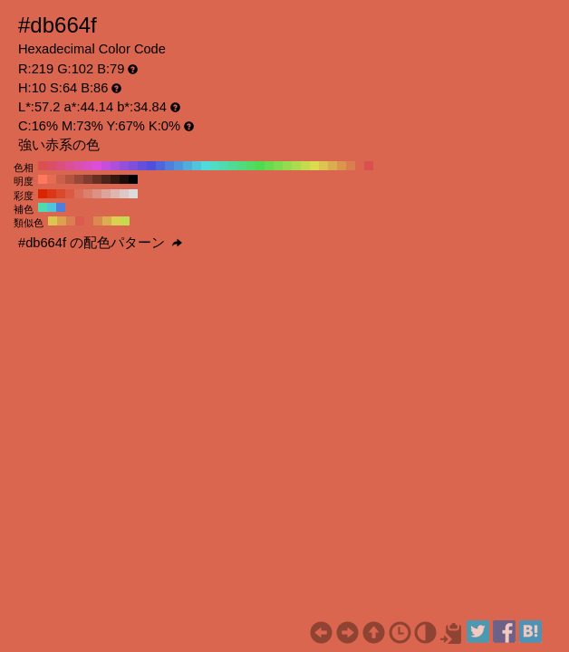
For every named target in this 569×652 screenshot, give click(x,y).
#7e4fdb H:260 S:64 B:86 (133, 165)
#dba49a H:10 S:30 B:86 (106, 193)
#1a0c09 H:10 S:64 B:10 (124, 179)
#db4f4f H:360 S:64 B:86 (42, 165)
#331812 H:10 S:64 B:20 (115, 179)
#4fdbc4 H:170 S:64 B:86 (214, 165)
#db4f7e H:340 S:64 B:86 (60, 165)
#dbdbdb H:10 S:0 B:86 (133, 193)
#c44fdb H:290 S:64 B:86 (106, 165)
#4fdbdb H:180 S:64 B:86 (205, 165)
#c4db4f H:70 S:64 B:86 (305, 165)
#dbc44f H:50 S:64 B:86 (323, 165)
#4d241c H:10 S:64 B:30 (106, 179)
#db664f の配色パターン (100, 242)
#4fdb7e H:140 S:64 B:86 (241, 165)
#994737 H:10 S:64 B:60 (78, 179)
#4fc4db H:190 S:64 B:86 (196, 165)
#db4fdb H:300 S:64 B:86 (96, 165)
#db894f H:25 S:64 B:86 (97, 220)
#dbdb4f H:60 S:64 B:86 (314, 165)
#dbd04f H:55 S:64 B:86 (116, 220)
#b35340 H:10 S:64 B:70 (69, 179)
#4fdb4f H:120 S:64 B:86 (260, 165)
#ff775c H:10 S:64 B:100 (42, 179)
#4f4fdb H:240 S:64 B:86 (151, 165)
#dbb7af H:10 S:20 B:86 (115, 193)
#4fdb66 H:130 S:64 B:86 (251, 165)
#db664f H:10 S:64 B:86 (359, 165)
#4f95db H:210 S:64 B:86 (178, 165)
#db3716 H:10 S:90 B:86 (51, 193)
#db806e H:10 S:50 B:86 (87, 193)
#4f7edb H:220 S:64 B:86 (169, 165)
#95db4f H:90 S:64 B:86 (287, 165)
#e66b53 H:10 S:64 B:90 (51, 179)
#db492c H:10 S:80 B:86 (60, 193)
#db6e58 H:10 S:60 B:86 (78, 193)
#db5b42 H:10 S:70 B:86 (69, 193)
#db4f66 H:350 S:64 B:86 (51, 165)
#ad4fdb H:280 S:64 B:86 (115, 165)
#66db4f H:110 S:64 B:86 (269, 165)
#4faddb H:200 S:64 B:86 (187, 165)
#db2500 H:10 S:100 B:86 (42, 193)
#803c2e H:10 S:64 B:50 (87, 179)
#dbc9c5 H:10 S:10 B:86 (124, 193)
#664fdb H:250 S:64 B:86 (142, 165)
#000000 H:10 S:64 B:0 (133, 179)
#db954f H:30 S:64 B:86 (341, 165)
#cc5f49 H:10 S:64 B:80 (60, 179)
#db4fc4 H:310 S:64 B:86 (87, 165)
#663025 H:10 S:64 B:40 (96, 179)
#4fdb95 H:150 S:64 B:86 (232, 165)
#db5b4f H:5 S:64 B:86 (79, 220)
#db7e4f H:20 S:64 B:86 (350, 165)
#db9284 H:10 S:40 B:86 (96, 193)
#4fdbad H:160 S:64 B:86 (223, 165)
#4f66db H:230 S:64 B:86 (160, 165)
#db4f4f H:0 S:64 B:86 (368, 165)
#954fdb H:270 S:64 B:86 (124, 165)
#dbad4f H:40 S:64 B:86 (332, 165)
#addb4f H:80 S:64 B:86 (296, 165)
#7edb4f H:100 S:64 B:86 (278, 165)
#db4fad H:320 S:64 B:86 (78, 165)
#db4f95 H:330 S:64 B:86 (69, 165)
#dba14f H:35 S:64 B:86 (61, 220)
